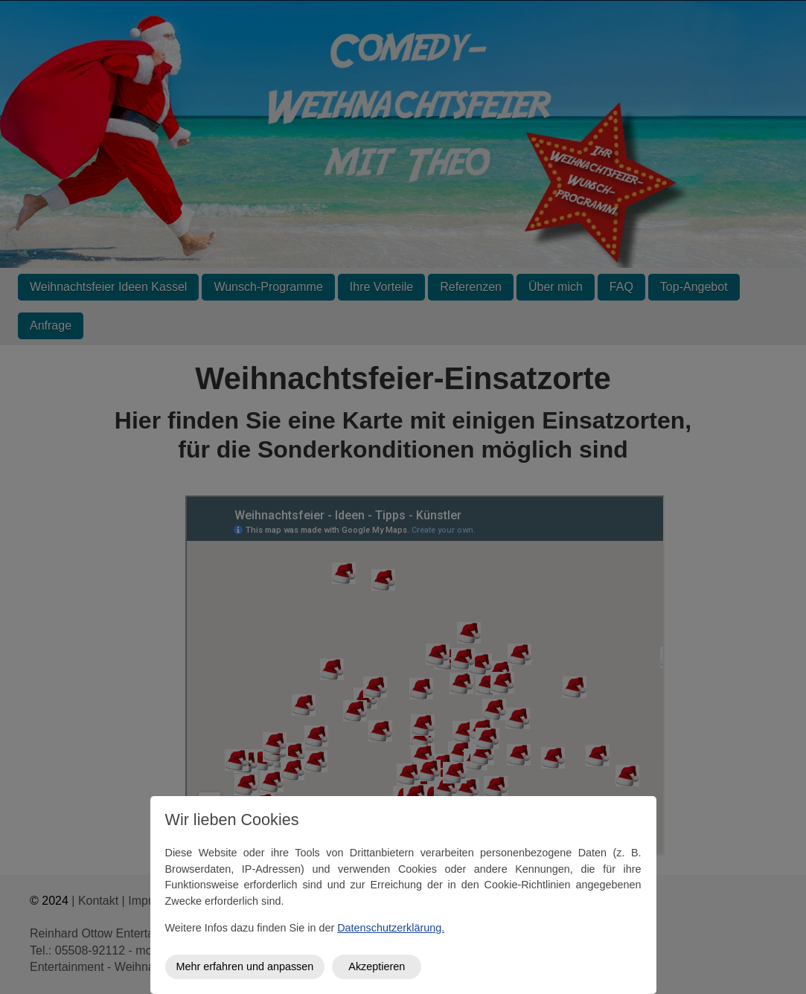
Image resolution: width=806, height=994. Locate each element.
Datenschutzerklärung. (390, 928)
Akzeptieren (376, 966)
